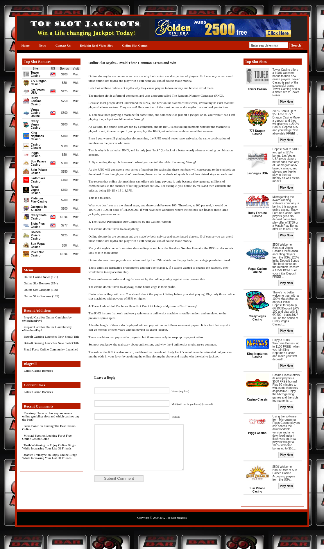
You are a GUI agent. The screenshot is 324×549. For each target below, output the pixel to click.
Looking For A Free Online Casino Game (47, 437)
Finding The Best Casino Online (49, 427)
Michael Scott (33, 435)
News (42, 45)
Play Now (286, 101)
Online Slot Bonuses (37, 283)
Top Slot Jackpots (176, 517)
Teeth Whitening (34, 445)
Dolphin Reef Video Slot (96, 45)
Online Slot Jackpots (37, 289)
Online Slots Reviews (37, 296)
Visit (75, 74)
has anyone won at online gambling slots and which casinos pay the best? (51, 416)
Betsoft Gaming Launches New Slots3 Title (52, 336)
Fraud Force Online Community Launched (51, 349)
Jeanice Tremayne (35, 454)
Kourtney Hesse (34, 413)
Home (26, 45)
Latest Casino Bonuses (38, 370)
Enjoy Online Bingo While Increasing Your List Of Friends (49, 446)
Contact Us (63, 45)
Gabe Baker (31, 426)
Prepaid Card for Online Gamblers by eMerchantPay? (47, 319)
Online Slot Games (135, 45)
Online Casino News (37, 277)
